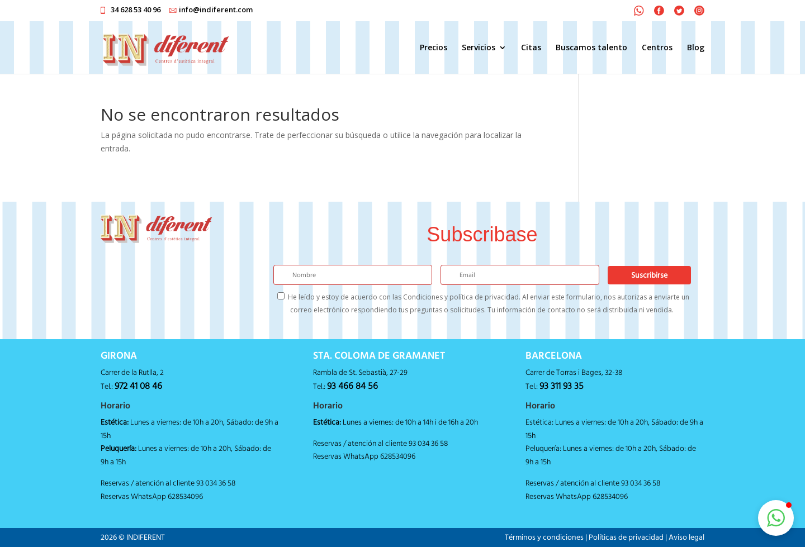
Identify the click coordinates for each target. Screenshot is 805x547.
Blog (695, 48)
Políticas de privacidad (626, 537)
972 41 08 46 (138, 385)
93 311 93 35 (561, 385)
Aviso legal (686, 537)
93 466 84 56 (352, 385)
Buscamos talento (591, 48)
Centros (657, 48)
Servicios (478, 48)
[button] (776, 518)
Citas (531, 48)
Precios (433, 48)
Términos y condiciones (544, 537)
